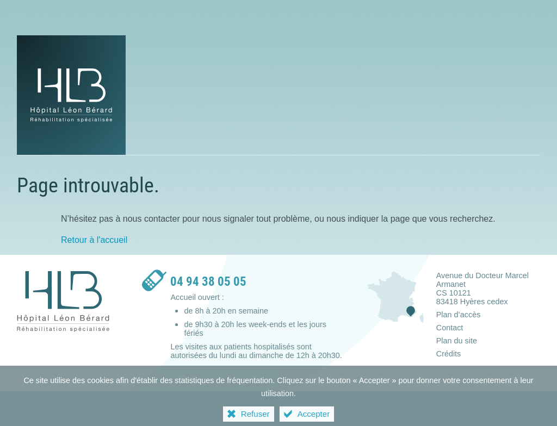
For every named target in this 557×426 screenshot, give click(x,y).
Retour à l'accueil (94, 240)
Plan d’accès (458, 314)
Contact (449, 327)
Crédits (448, 353)
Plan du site (456, 340)
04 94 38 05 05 (208, 281)
